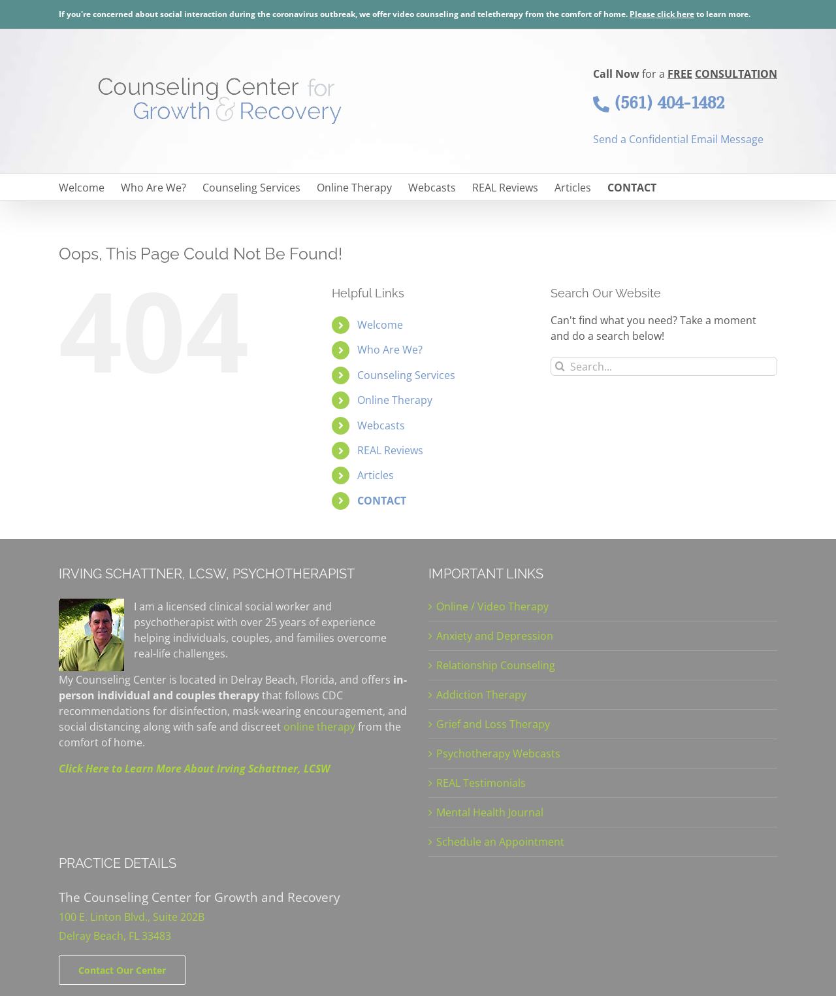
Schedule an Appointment (500, 842)
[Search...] (664, 366)
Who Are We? (390, 349)
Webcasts (381, 425)
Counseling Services (406, 375)
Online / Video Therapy (492, 606)
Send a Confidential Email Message (678, 139)
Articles (375, 475)
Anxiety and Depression (494, 636)
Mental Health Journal (489, 812)
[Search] (560, 366)
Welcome (380, 325)
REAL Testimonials (481, 783)
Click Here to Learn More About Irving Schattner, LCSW (194, 768)
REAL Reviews (390, 450)
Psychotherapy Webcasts (498, 753)
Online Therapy (394, 400)
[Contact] (122, 970)
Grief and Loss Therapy (493, 724)
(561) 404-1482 (658, 102)
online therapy (319, 727)
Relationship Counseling (495, 665)
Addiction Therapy (481, 695)
